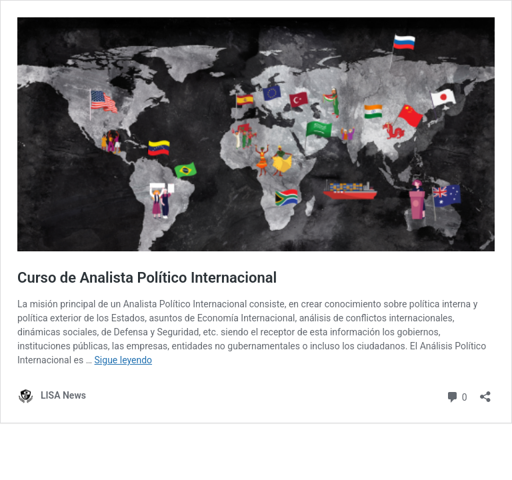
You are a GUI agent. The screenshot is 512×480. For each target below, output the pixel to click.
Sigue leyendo (124, 360)
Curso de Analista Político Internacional (147, 277)
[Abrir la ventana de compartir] (485, 392)
